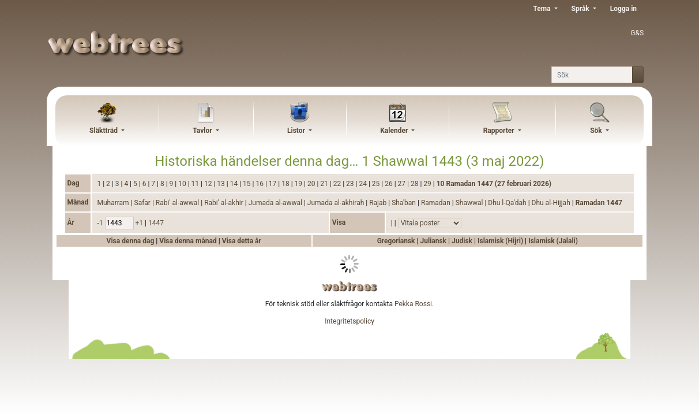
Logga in (623, 9)
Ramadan (436, 203)
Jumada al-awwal (276, 203)
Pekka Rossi (413, 304)
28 (415, 184)
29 (428, 184)
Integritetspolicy (349, 321)
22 (338, 184)
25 (376, 184)
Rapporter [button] (499, 131)
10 (182, 184)
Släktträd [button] (104, 131)
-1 (100, 223)
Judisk (462, 241)
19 (299, 184)
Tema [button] (542, 9)
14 (234, 184)
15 (247, 184)
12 (208, 184)
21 (324, 184)
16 (260, 184)
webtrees (349, 286)
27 (402, 184)
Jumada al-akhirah (336, 203)
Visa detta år (241, 241)
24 (363, 184)
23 (350, 184)
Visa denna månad (188, 241)
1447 (156, 223)
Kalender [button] (394, 131)
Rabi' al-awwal (178, 203)
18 (286, 184)
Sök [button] (597, 131)
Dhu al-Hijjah (552, 203)
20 (312, 184)
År (70, 222)
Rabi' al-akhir (224, 203)
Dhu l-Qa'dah (508, 203)
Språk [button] (581, 9)
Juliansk (433, 241)
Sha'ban (405, 203)
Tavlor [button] (203, 131)
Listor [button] (297, 131)
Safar (143, 203)
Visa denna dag (131, 241)
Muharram (113, 203)
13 (221, 184)
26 (389, 184)
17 (273, 184)
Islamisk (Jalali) (553, 241)
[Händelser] (429, 223)
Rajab (378, 203)
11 (196, 184)
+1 (140, 223)
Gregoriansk (396, 241)
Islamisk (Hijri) (500, 241)
